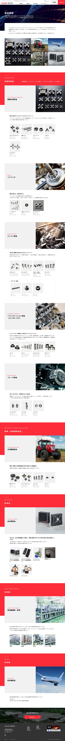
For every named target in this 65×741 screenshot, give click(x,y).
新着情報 (37, 727)
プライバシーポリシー (13, 739)
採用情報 (54, 2)
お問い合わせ (61, 2)
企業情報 (20, 3)
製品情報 (27, 3)
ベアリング (31, 81)
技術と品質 (35, 3)
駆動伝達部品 (24, 81)
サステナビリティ (44, 3)
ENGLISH (47, 1)
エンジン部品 (38, 81)
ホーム (28, 726)
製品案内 (28, 728)
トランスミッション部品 (47, 81)
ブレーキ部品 (56, 81)
